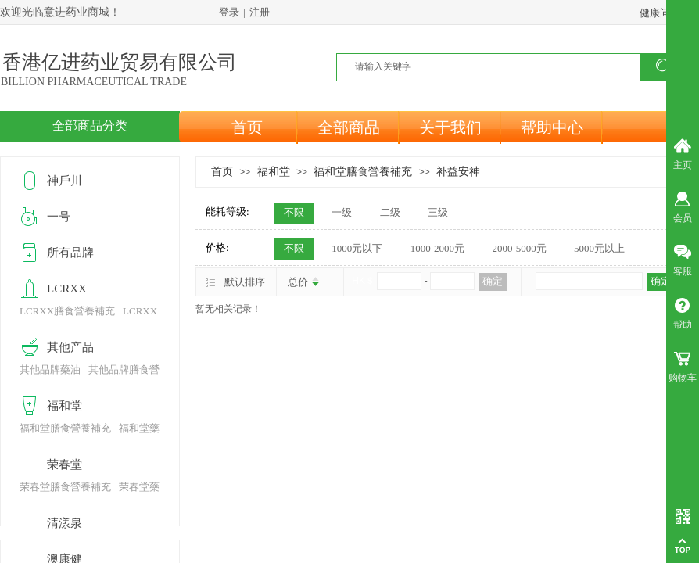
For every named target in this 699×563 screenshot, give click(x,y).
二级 (390, 212)
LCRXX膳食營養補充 (67, 311)
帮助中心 (552, 127)
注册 (259, 12)
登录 (229, 12)
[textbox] (498, 66)
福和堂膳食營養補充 (363, 171)
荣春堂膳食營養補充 (65, 487)
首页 (247, 127)
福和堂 (273, 171)
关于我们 (450, 127)
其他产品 (70, 347)
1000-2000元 (437, 248)
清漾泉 (64, 523)
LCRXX (67, 288)
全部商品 (348, 127)
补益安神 (458, 171)
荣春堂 (64, 464)
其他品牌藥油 (50, 369)
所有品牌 (70, 252)
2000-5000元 (519, 248)
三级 (438, 212)
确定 (492, 281)
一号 (58, 216)
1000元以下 (357, 248)
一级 (342, 212)
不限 (294, 212)
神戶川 (64, 180)
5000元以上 (599, 248)
